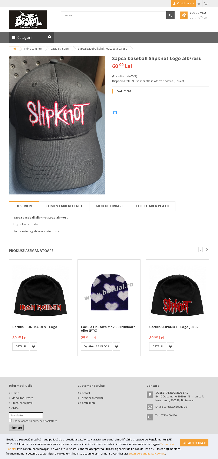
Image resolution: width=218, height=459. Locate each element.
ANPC (15, 408)
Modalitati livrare (22, 398)
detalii (21, 346)
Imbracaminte (33, 48)
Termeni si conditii (91, 398)
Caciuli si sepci (59, 48)
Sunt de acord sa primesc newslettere (34, 421)
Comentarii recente (64, 206)
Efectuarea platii (152, 206)
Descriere (24, 206)
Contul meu (87, 403)
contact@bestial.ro (176, 407)
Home (15, 393)
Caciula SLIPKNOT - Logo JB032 (173, 327)
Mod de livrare (109, 206)
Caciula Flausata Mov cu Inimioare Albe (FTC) (108, 328)
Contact (85, 393)
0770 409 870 (169, 415)
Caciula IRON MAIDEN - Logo (34, 327)
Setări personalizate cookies (146, 453)
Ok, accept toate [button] (194, 443)
